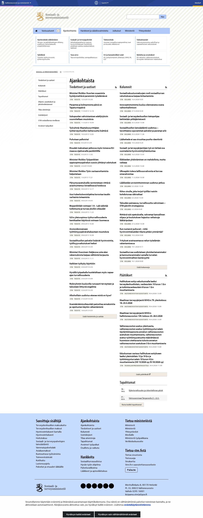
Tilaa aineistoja (44, 109)
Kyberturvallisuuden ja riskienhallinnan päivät (146, 390)
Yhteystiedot (145, 30)
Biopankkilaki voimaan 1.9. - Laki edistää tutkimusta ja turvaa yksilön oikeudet (88, 207)
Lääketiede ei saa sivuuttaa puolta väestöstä (141, 139)
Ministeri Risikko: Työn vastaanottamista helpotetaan (88, 172)
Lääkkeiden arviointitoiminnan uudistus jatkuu (142, 182)
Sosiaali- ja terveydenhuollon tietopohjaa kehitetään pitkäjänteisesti (139, 118)
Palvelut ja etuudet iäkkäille (50, 466)
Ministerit (130, 425)
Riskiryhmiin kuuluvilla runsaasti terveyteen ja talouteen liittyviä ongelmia (91, 285)
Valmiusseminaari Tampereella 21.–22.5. (144, 398)
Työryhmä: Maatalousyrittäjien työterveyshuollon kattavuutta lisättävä (88, 129)
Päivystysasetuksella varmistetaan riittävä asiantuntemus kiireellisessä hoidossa (89, 184)
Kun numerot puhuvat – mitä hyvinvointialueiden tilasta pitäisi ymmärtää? (141, 230)
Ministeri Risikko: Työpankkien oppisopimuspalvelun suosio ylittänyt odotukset (92, 161)
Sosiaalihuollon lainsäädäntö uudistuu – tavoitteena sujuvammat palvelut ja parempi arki (143, 129)
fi (60, 72)
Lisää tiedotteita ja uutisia (93, 316)
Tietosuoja (130, 458)
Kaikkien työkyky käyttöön (82, 263)
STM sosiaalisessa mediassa (49, 120)
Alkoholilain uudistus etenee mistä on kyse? (90, 295)
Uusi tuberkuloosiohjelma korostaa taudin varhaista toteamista (89, 196)
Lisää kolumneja (143, 267)
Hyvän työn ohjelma (91, 464)
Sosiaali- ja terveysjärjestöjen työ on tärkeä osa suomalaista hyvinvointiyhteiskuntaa (142, 149)
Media (198, 3)
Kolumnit (41, 85)
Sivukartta (130, 461)
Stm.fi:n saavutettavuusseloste (140, 464)
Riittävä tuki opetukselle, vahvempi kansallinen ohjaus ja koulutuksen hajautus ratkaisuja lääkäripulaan (142, 217)
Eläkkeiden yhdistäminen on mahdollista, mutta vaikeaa (143, 161)
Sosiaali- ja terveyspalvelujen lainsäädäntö (50, 443)
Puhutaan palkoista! (79, 139)
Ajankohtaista (69, 30)
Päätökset (42, 91)
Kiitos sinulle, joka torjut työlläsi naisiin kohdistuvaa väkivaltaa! (138, 193)
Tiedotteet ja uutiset (46, 80)
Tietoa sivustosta (133, 454)
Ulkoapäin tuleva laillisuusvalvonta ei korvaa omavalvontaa (141, 172)
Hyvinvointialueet (45, 434)
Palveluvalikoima (89, 467)
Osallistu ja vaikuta (90, 447)
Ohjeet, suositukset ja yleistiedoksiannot (46, 103)
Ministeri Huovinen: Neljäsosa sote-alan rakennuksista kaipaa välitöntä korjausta (89, 253)
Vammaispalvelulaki (46, 447)
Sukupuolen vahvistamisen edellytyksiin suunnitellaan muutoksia (88, 118)
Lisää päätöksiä (151, 374)
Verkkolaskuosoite (134, 441)
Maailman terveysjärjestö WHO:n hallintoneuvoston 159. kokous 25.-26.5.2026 (141, 314)
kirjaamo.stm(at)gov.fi (136, 494)
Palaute (131, 469)
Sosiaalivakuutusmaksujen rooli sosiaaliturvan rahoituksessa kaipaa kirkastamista (142, 94)
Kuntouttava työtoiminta (48, 453)
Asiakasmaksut (43, 450)
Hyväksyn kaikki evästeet (78, 514)
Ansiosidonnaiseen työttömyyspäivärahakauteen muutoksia (89, 230)
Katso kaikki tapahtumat (132, 404)
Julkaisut (116, 30)
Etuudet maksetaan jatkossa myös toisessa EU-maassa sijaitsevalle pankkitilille (91, 149)
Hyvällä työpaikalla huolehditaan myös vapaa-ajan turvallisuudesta (91, 274)
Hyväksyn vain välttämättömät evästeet (117, 514)
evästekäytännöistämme (137, 504)
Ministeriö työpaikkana (137, 437)
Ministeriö (129, 30)
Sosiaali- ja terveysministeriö (47, 72)
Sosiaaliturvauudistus (91, 461)
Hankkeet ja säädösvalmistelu (94, 30)
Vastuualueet (48, 30)
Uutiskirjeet (43, 115)
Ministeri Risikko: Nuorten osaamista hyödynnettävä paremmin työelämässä (88, 94)
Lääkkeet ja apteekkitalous (94, 470)
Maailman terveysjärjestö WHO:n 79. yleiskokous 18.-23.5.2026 (143, 301)
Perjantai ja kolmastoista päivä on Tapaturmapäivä (85, 106)
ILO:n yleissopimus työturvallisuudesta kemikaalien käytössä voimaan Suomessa (89, 219)
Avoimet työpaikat (45, 125)
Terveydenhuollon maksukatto (51, 425)
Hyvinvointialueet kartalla (49, 431)
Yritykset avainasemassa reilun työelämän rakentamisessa (140, 242)
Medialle (129, 434)
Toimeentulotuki (44, 457)
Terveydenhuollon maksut (49, 428)
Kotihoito (40, 460)
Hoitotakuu (42, 437)
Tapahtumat (43, 96)
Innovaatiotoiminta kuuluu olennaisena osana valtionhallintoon (142, 106)
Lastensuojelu (43, 463)
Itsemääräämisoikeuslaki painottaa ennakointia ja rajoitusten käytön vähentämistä (92, 305)
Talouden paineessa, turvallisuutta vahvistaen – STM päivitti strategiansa (143, 204)
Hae (162, 17)
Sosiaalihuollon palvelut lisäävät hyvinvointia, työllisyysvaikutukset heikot (91, 242)
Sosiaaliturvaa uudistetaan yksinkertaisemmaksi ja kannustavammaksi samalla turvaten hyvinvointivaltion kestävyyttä (143, 255)
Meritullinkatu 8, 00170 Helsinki (141, 484)
